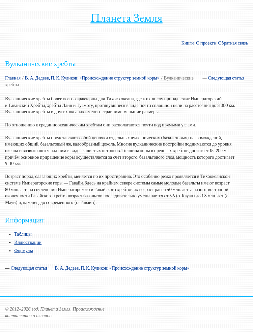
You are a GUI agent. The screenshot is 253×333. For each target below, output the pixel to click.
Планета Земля (127, 17)
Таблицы (23, 234)
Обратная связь (233, 43)
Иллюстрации (28, 242)
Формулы (23, 250)
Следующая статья (226, 78)
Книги (188, 43)
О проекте (206, 43)
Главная (12, 78)
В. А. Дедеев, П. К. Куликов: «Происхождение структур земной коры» (92, 78)
